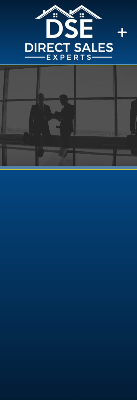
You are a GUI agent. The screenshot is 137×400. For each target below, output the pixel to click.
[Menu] (122, 32)
